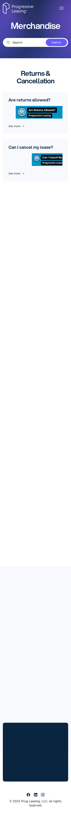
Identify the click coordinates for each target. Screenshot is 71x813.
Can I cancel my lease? (31, 147)
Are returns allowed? (29, 100)
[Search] (35, 42)
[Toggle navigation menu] (61, 8)
